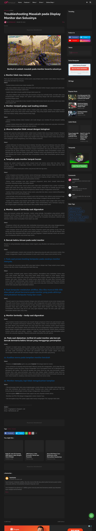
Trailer (79, 217)
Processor (81, 211)
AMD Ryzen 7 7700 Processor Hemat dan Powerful (32, 455)
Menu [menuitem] (34, 2)
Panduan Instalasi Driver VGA (82, 112)
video (75, 220)
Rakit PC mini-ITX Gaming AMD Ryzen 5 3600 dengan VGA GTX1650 (13, 455)
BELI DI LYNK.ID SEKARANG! (79, 68)
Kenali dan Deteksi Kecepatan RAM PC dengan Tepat (83, 105)
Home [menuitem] (20, 2)
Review (71, 214)
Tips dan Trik (72, 217)
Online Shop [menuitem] (49, 2)
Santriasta (12, 477)
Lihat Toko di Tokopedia (79, 166)
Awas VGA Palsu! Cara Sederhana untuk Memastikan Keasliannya (54, 455)
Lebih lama (61, 521)
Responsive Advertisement (34, 30)
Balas (6, 492)
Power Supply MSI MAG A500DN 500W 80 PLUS (73, 135)
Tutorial (14, 429)
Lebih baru (8, 521)
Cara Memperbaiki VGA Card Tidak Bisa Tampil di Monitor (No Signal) (84, 97)
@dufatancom (74, 52)
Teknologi (78, 214)
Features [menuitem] (26, 2)
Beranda (6, 10)
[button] (87, 2)
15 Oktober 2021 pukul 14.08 (15, 479)
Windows (81, 220)
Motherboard (72, 211)
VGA (70, 220)
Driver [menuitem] (41, 2)
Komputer (77, 208)
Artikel (11, 10)
